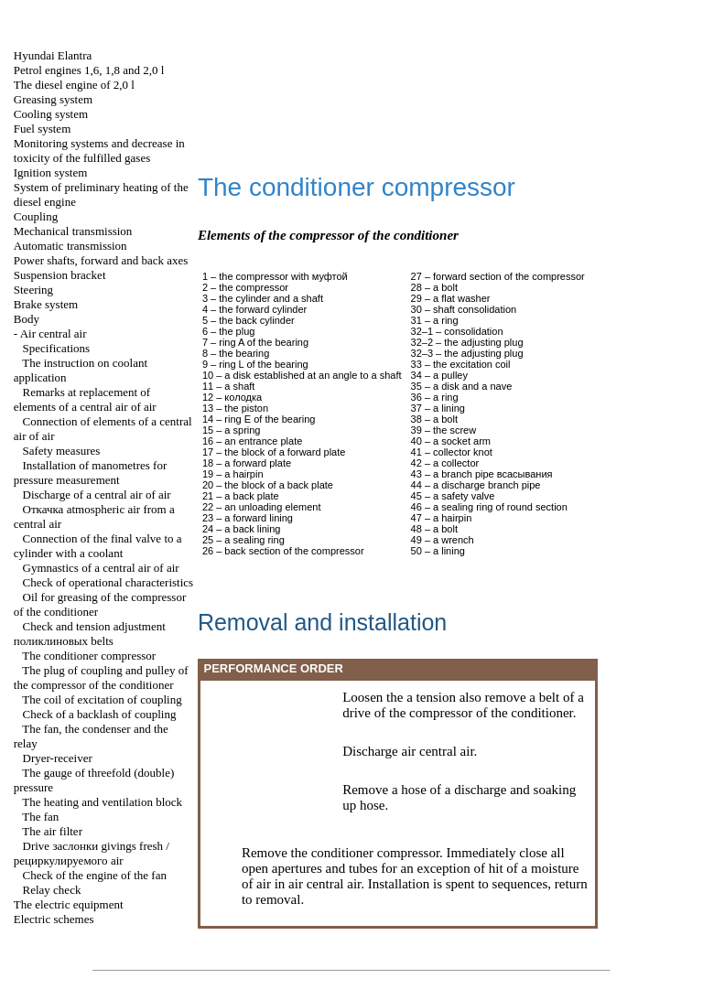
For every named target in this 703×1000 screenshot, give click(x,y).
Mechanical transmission (73, 231)
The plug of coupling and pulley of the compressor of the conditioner (101, 677)
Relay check (52, 890)
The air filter (52, 831)
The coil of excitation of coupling (101, 699)
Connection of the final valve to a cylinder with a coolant (98, 546)
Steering (33, 289)
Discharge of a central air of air (97, 494)
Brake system (46, 304)
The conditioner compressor (89, 655)
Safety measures (62, 450)
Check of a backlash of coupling (100, 714)
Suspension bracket (60, 275)
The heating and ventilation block (102, 802)
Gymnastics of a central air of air (101, 568)
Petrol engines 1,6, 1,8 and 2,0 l (89, 70)
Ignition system (51, 172)
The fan (40, 816)
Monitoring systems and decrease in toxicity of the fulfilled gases (99, 150)
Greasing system (53, 99)
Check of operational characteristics (108, 582)
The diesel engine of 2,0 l (74, 84)
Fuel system (42, 128)
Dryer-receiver (57, 758)
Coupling (36, 216)
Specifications (57, 348)
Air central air (53, 333)
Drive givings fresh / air (91, 853)
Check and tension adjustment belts (90, 633)
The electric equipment (69, 904)
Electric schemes (54, 919)
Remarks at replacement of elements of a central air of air (85, 399)
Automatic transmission (70, 246)
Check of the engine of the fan (95, 875)
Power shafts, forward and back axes (101, 260)
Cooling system (51, 114)
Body (26, 319)
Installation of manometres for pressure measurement (91, 472)
